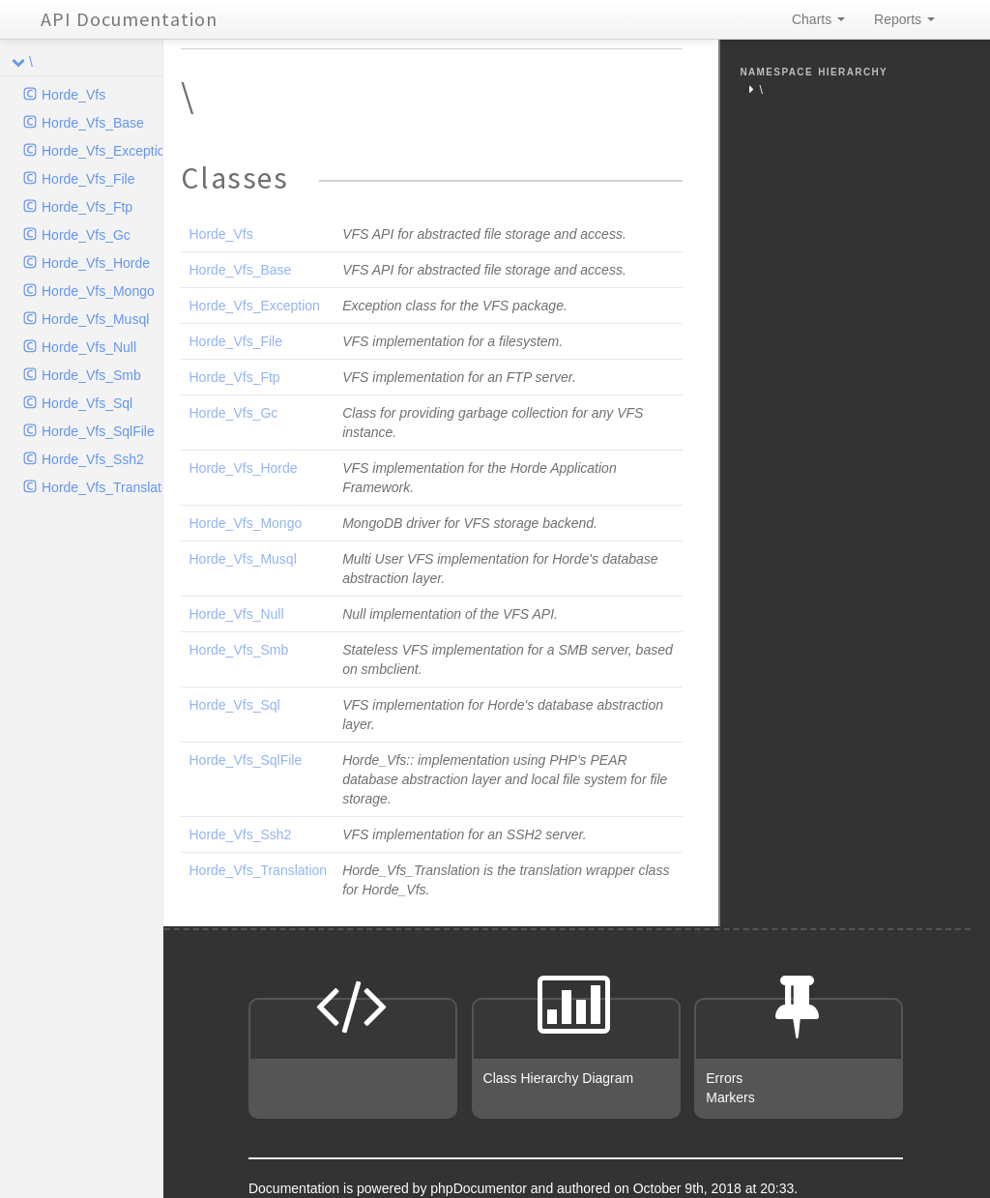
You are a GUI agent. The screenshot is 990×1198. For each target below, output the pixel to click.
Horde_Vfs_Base (93, 123)
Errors (724, 1078)
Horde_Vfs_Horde (96, 263)
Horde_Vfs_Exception (102, 151)
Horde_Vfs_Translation (102, 487)
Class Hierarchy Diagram (558, 1078)
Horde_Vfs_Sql (87, 403)
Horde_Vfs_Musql (95, 319)
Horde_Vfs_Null (89, 347)
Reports (904, 19)
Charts (818, 19)
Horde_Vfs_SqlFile (98, 431)
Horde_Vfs (73, 94)
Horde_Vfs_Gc (86, 235)
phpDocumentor (480, 1188)
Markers (730, 1097)
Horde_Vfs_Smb (91, 375)
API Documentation (129, 19)
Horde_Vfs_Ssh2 (93, 459)
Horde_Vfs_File (88, 179)
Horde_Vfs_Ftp (87, 207)
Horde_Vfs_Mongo (98, 291)
